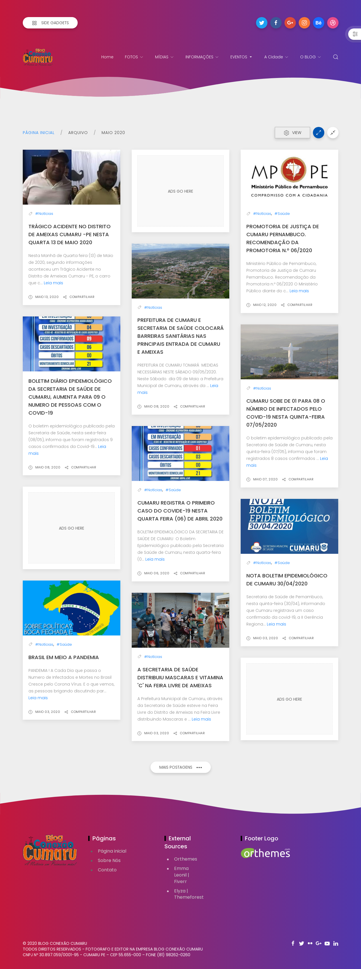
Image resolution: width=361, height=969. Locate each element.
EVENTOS (241, 57)
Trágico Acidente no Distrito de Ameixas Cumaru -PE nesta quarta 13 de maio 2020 (69, 234)
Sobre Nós (109, 860)
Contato (107, 870)
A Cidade (276, 57)
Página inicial (39, 132)
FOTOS (134, 57)
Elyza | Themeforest (189, 894)
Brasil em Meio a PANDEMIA (63, 657)
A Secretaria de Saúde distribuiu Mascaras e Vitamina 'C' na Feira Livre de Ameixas (180, 677)
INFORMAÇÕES (202, 57)
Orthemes (185, 859)
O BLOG (310, 57)
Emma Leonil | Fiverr (181, 875)
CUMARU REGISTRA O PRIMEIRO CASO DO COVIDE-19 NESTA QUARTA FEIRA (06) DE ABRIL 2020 (179, 510)
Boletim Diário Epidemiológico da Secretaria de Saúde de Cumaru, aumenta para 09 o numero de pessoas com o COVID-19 (70, 396)
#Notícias (44, 213)
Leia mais (53, 283)
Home (107, 57)
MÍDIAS (164, 57)
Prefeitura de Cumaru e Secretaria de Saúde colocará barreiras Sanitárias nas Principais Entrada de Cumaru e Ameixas (180, 335)
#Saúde (282, 213)
